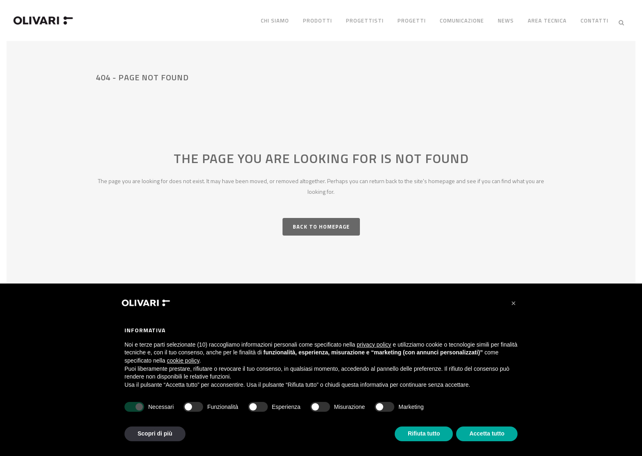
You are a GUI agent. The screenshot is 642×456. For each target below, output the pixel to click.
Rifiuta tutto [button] (424, 433)
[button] (513, 303)
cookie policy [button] (183, 360)
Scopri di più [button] (155, 433)
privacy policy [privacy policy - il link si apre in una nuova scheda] (374, 344)
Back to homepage (321, 223)
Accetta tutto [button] (486, 433)
